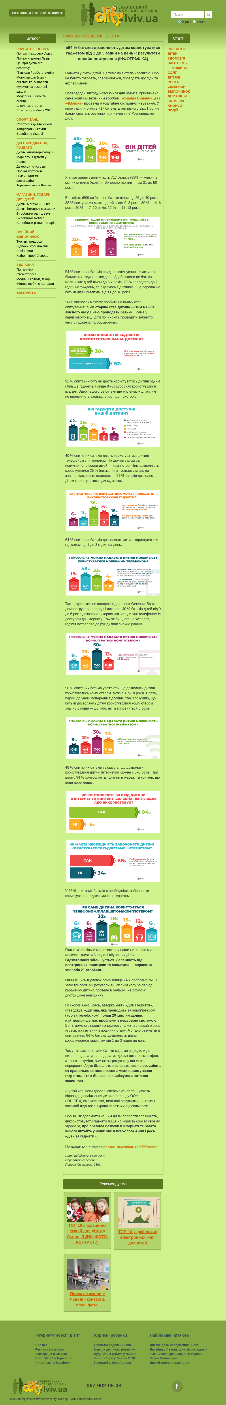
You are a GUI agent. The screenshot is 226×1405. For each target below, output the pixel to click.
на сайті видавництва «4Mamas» (130, 1146)
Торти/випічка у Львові (34, 185)
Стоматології (26, 274)
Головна (70, 36)
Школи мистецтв (29, 105)
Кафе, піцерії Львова (32, 255)
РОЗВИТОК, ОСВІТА (100, 36)
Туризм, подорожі (30, 241)
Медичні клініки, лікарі (34, 279)
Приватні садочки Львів (34, 53)
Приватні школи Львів (33, 58)
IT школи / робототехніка (35, 72)
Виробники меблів (30, 218)
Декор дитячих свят (32, 166)
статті (201, 22)
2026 (12, 1399)
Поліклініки (25, 269)
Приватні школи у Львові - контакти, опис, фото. (87, 1299)
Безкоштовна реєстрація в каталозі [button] (37, 13)
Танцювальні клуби (31, 129)
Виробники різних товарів (36, 223)
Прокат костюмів (29, 171)
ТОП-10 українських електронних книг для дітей (137, 1237)
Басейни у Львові (30, 133)
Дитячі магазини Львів (34, 204)
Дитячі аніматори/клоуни (35, 152)
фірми (186, 22)
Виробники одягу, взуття (35, 213)
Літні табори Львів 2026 (35, 110)
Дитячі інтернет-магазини (36, 208)
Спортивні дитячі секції (34, 124)
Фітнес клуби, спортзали (35, 283)
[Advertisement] (190, 183)
